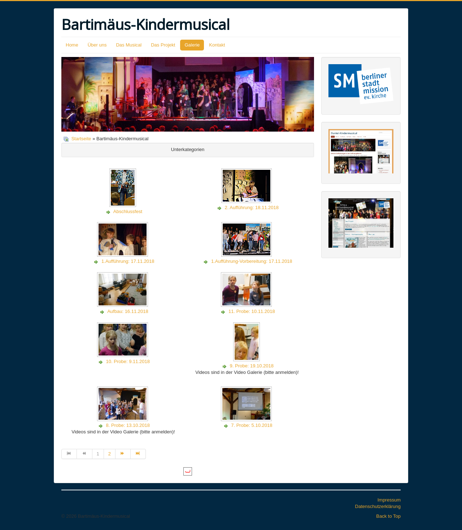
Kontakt (217, 45)
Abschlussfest (127, 211)
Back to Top (388, 516)
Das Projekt (163, 45)
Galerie (192, 45)
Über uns (97, 45)
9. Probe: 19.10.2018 (252, 365)
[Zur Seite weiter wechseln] (123, 454)
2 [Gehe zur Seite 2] (109, 453)
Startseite (81, 138)
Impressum (389, 500)
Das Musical (128, 45)
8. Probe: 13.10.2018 (128, 425)
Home (72, 45)
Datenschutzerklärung (378, 506)
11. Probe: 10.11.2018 (251, 311)
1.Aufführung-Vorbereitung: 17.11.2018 (251, 261)
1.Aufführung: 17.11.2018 (127, 261)
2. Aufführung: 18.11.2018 (252, 207)
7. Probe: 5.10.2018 (251, 425)
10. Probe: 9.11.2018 (128, 361)
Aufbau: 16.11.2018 (127, 311)
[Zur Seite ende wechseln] (138, 454)
